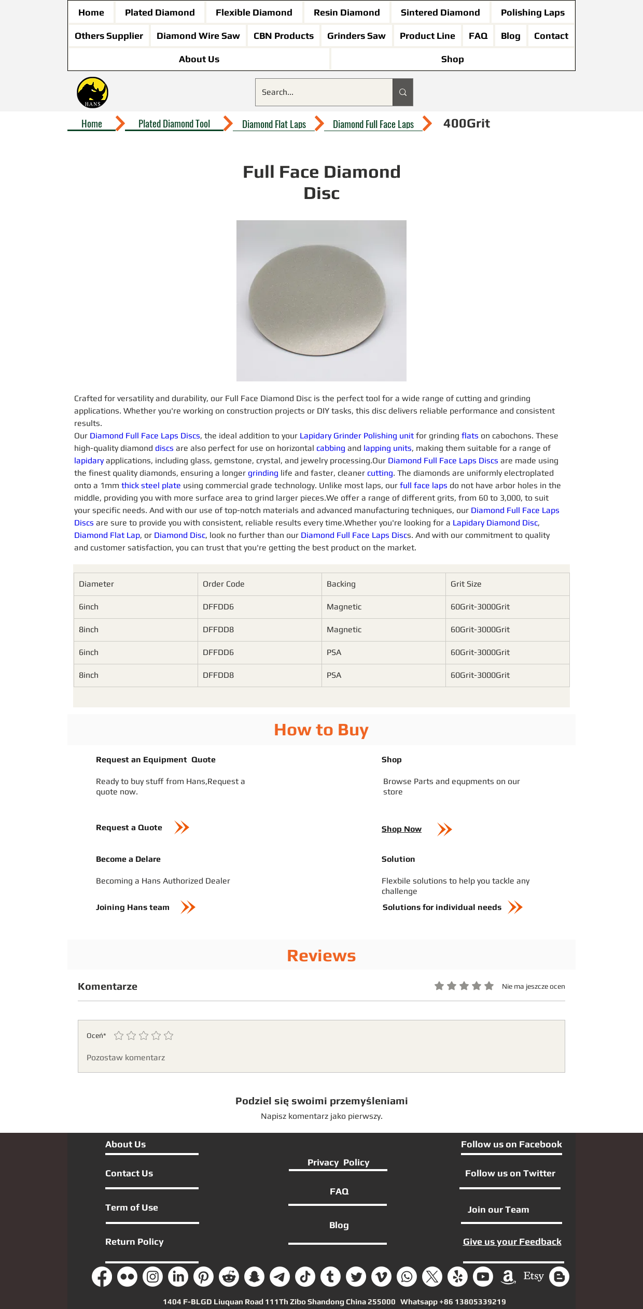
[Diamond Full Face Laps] (373, 123)
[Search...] (316, 92)
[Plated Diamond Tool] (174, 123)
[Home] (91, 123)
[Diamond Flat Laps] (274, 123)
